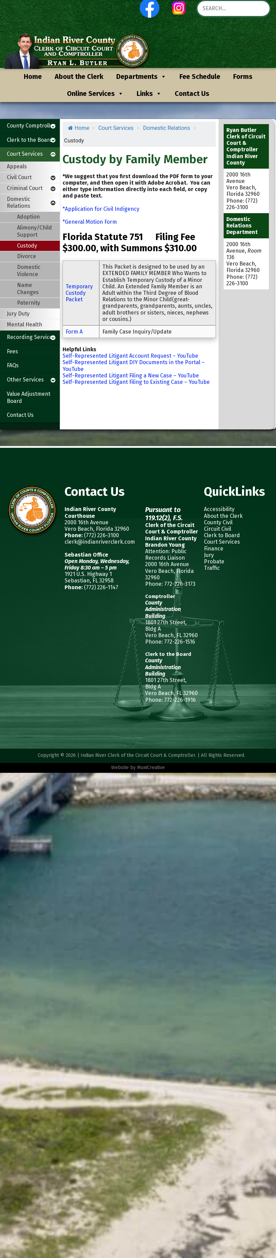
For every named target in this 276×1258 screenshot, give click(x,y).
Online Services (95, 93)
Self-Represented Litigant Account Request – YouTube (130, 356)
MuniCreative (151, 767)
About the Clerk (79, 76)
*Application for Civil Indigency (101, 209)
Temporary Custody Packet (79, 293)
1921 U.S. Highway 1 (88, 574)
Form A (74, 331)
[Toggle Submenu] (53, 126)
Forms (243, 76)
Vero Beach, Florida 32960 (97, 529)
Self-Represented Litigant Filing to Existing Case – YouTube (136, 382)
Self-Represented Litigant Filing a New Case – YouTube (131, 375)
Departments (141, 76)
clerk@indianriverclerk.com (100, 542)
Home (33, 76)
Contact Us (192, 93)
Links (149, 93)
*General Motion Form (90, 222)
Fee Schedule (199, 76)
